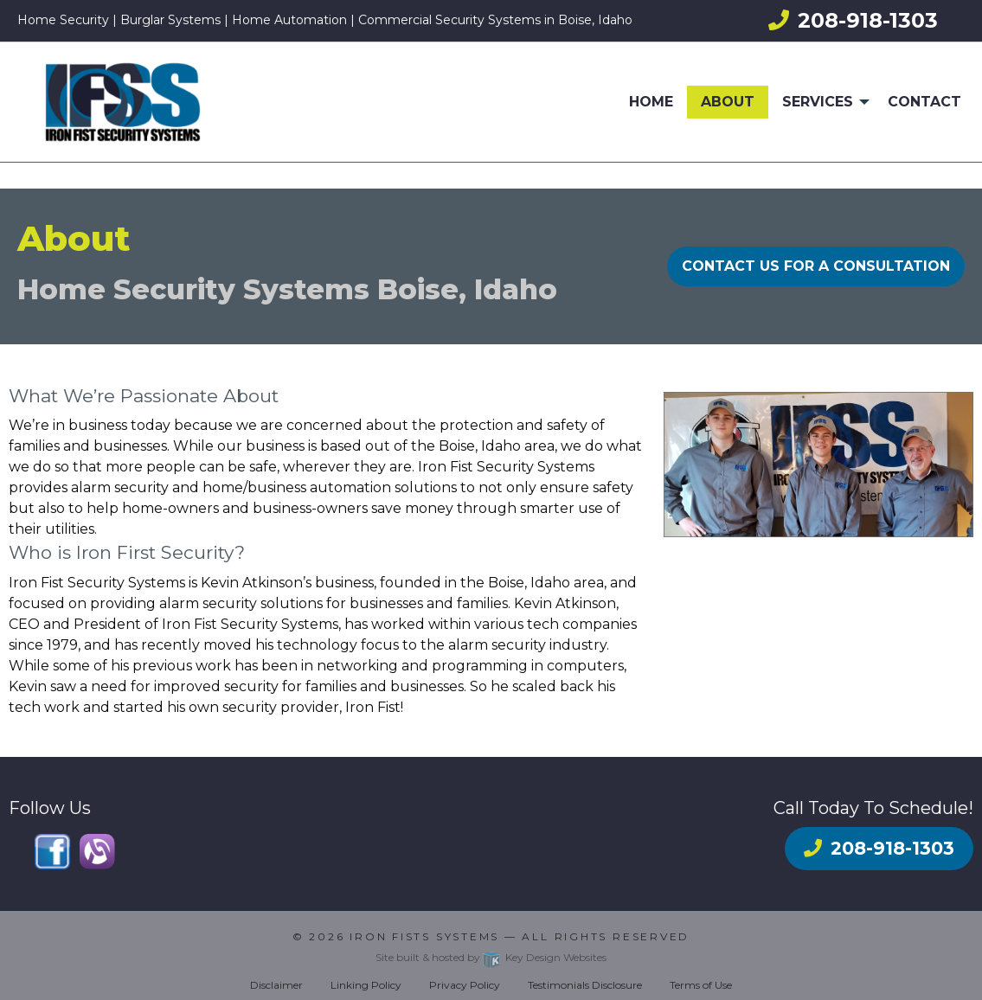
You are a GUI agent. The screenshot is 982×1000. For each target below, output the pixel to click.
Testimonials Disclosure (585, 984)
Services (817, 101)
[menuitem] (651, 102)
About (727, 101)
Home (651, 101)
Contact (924, 101)
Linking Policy (366, 984)
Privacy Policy (464, 984)
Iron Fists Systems (424, 936)
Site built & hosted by (491, 957)
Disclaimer (276, 984)
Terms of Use (701, 984)
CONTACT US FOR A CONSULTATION (816, 266)
